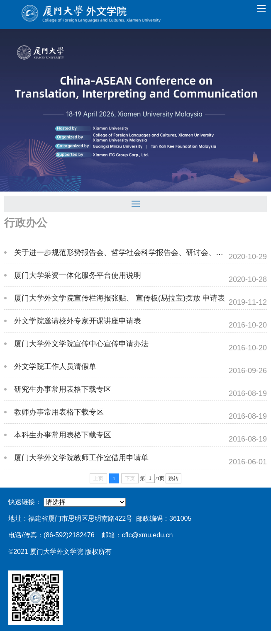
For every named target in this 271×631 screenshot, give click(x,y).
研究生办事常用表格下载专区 (62, 389)
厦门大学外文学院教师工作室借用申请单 (81, 458)
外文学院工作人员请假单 (55, 366)
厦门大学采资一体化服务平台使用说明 (77, 275)
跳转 (173, 478)
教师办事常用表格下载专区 (59, 412)
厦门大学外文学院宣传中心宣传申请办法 (81, 344)
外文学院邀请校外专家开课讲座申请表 (77, 321)
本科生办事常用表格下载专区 (62, 435)
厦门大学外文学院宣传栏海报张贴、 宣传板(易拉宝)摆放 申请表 (119, 298)
